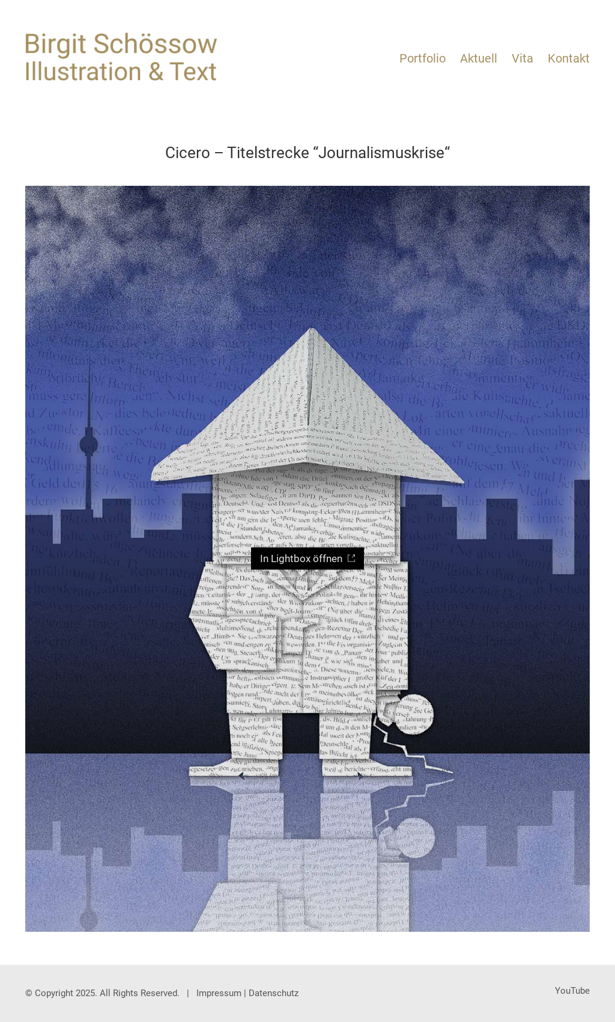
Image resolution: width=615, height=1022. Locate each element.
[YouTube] (572, 991)
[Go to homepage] (121, 56)
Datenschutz (273, 993)
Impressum (218, 993)
